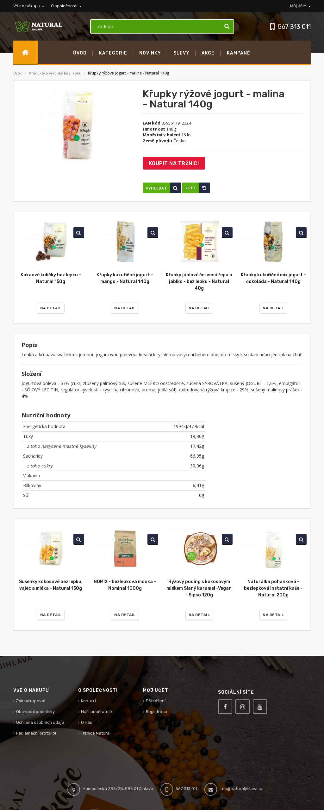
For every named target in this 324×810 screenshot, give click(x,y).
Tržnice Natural (95, 733)
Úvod (17, 73)
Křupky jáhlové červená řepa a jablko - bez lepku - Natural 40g (199, 281)
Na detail (51, 308)
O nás (86, 722)
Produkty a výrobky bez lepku (55, 73)
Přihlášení (155, 700)
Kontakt (88, 700)
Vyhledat (163, 188)
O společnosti (66, 5)
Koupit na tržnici (174, 163)
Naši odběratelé (96, 711)
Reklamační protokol (36, 733)
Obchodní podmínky (35, 711)
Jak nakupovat (31, 700)
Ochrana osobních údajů (40, 722)
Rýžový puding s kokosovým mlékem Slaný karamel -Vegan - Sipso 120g (199, 588)
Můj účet (300, 5)
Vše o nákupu (28, 5)
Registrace (156, 711)
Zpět (197, 188)
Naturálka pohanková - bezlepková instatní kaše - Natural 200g (273, 588)
